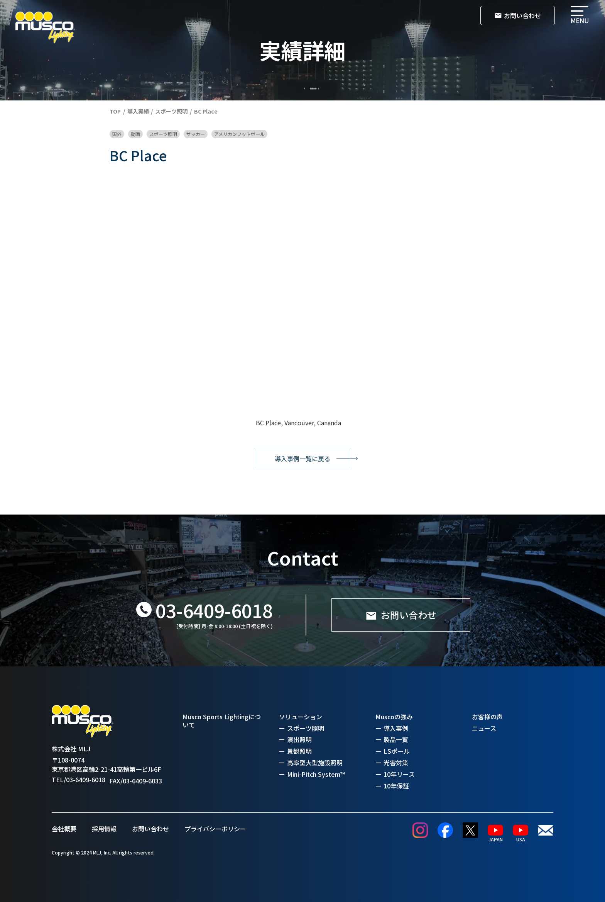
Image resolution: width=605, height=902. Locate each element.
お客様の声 (487, 717)
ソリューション (300, 717)
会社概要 (64, 828)
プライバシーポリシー (215, 828)
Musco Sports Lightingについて (222, 721)
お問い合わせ (150, 828)
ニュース (484, 728)
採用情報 (104, 828)
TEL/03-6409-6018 (78, 780)
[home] (45, 27)
